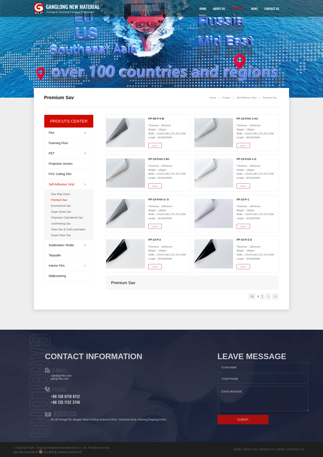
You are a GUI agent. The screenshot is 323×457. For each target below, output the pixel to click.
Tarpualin (55, 255)
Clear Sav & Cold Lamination (68, 229)
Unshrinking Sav (60, 223)
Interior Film (67, 265)
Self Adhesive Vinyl (246, 97)
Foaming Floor (58, 143)
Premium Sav (270, 97)
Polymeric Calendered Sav (67, 217)
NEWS (254, 8)
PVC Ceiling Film (60, 174)
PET (67, 153)
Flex (67, 132)
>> (275, 296)
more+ (155, 145)
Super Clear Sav (61, 235)
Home (213, 97)
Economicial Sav (61, 205)
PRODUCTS (238, 8)
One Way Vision (60, 194)
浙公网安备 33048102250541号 (30, 452)
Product (226, 97)
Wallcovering (57, 276)
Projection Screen (60, 163)
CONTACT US (272, 8)
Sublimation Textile (67, 245)
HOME (202, 8)
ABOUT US (219, 8)
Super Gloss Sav (61, 211)
